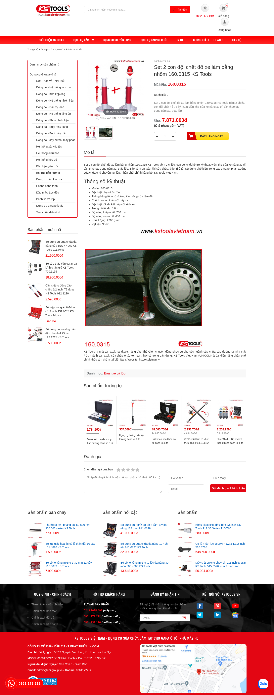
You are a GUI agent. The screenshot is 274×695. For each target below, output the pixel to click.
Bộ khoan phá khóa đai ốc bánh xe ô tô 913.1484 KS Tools (164, 443)
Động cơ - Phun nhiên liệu (52, 120)
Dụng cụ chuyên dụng (117, 40)
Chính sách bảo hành (44, 624)
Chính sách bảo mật (44, 611)
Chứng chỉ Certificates (208, 40)
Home (31, 40)
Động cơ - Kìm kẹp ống (50, 94)
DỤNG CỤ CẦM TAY (84, 40)
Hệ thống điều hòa (47, 153)
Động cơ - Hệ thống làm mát (53, 87)
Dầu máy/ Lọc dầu (47, 192)
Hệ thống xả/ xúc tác (49, 146)
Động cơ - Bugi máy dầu (51, 133)
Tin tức (179, 40)
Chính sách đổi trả (42, 617)
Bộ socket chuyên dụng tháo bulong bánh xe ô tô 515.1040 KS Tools (100, 443)
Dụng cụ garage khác (49, 205)
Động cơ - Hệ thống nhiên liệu (54, 100)
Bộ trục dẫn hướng (48, 172)
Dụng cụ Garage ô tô (153, 40)
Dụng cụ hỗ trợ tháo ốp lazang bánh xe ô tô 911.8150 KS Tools (131, 439)
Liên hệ (236, 40)
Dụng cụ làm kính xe (49, 179)
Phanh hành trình (47, 186)
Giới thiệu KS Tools (51, 40)
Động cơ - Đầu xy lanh (50, 107)
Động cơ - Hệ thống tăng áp (53, 113)
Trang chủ (32, 49)
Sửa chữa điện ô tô (48, 212)
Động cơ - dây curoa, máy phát (55, 140)
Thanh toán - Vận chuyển (47, 604)
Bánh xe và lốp (74, 49)
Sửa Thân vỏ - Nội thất (50, 80)
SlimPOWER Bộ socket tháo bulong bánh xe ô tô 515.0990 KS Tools (230, 443)
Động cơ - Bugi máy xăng (52, 126)
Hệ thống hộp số (46, 159)
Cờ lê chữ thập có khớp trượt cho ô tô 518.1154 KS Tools (196, 443)
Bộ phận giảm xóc (47, 166)
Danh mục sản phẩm (45, 64)
